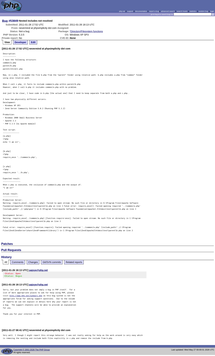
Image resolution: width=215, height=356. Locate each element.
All (5, 262)
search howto (182, 11)
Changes (33, 262)
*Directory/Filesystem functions (86, 31)
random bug (203, 11)
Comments (18, 262)
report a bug (154, 11)
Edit (33, 42)
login (212, 11)
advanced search (168, 11)
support (130, 11)
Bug (5, 20)
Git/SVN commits (51, 262)
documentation (141, 11)
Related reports (74, 262)
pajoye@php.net (38, 270)
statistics (193, 11)
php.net (122, 11)
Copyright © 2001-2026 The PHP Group (31, 351)
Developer (20, 42)
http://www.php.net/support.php (25, 296)
